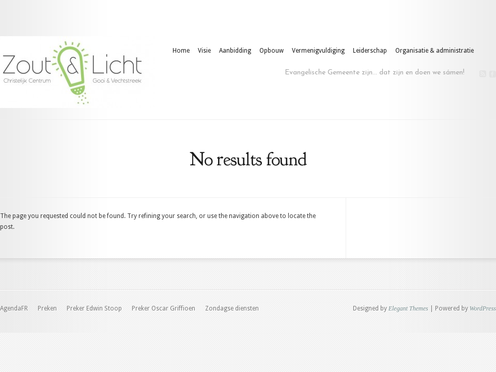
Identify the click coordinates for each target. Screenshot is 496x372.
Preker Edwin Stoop (94, 308)
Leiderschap (370, 50)
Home (181, 50)
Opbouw (271, 50)
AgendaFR (14, 308)
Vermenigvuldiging (318, 50)
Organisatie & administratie (434, 50)
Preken (47, 308)
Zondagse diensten (232, 308)
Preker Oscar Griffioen (163, 308)
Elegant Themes (408, 308)
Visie (204, 50)
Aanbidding (235, 50)
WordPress (483, 308)
